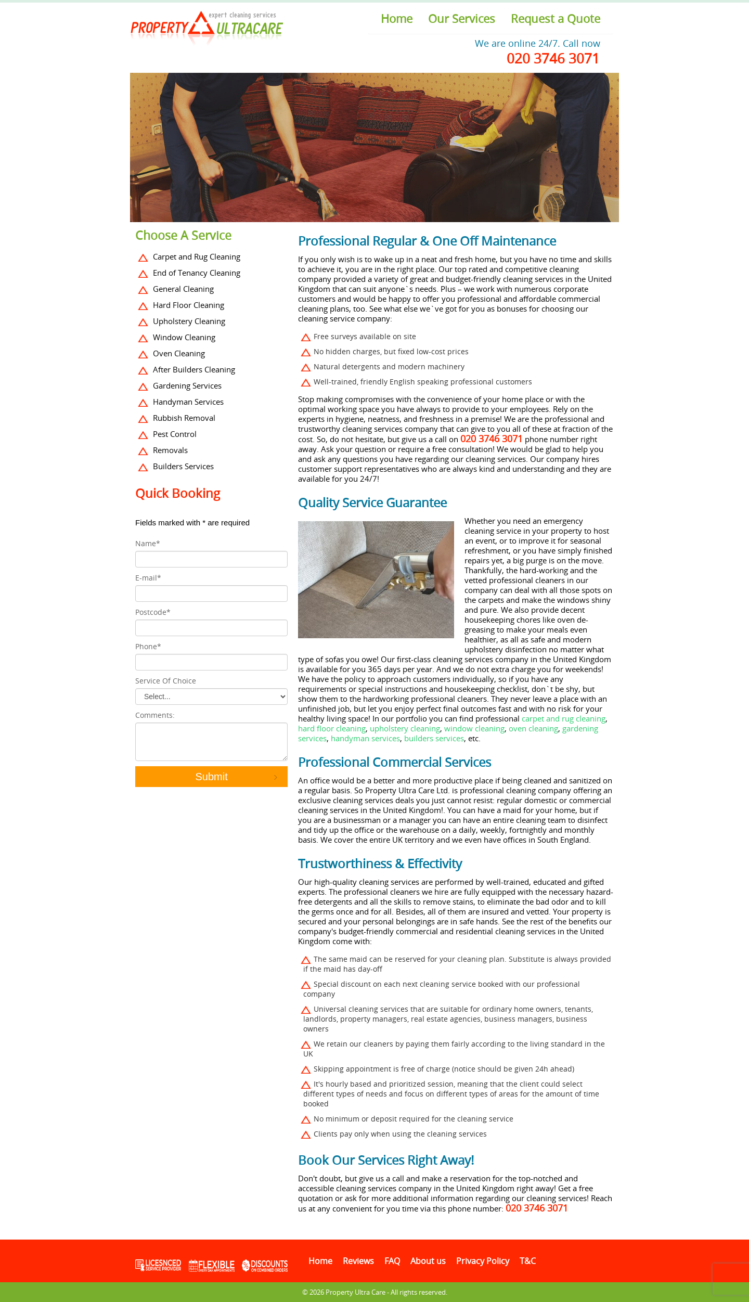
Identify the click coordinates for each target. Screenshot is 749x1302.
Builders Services (183, 466)
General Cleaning (183, 288)
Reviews (358, 1261)
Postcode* (153, 612)
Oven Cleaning (179, 353)
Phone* (148, 646)
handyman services (364, 738)
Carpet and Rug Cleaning (196, 256)
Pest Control (175, 434)
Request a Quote (555, 18)
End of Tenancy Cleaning (196, 272)
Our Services (461, 18)
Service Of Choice (165, 681)
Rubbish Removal (184, 417)
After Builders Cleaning (194, 369)
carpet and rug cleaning (563, 718)
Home (396, 18)
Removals (170, 450)
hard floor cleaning (332, 728)
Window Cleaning (184, 337)
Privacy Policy (482, 1261)
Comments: (155, 715)
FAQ (392, 1261)
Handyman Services (188, 401)
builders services (434, 738)
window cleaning (474, 728)
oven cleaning (533, 728)
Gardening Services (187, 385)
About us (428, 1261)
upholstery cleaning (405, 728)
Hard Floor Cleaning (188, 305)
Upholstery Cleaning (189, 321)
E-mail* (148, 578)
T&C (528, 1261)
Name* (147, 543)
